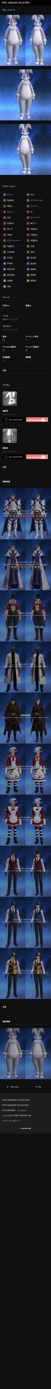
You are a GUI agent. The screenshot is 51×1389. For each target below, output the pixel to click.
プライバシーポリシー (11, 1325)
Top (38, 1240)
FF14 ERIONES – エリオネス (14, 1315)
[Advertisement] (25, 402)
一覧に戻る (13, 1240)
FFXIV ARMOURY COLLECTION (16, 2)
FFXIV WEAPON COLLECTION (15, 1310)
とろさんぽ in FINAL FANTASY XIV (16, 1320)
